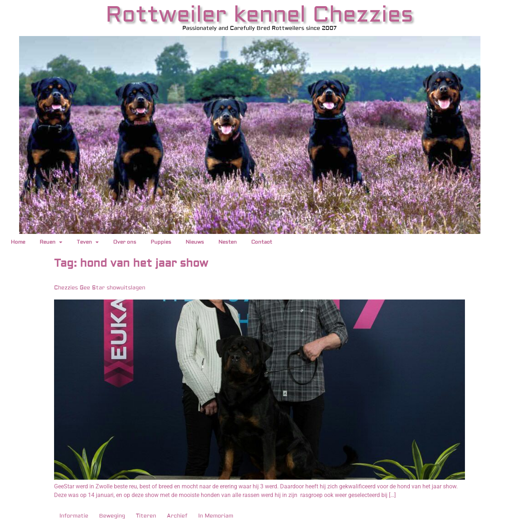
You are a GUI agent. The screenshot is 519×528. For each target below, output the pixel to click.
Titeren (146, 516)
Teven (88, 242)
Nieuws (195, 242)
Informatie (73, 516)
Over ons (124, 242)
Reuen (51, 242)
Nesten (227, 242)
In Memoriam (215, 516)
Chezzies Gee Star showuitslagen (99, 287)
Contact (261, 242)
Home (18, 242)
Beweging (112, 516)
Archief (177, 516)
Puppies (161, 242)
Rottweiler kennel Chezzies (259, 14)
